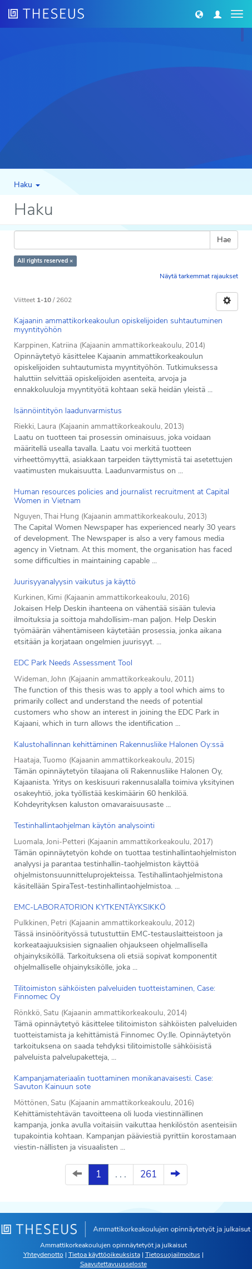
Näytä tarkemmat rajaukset (199, 276)
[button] (199, 13)
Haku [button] (27, 184)
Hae (224, 239)
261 (148, 1174)
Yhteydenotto (43, 1254)
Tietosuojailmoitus (172, 1254)
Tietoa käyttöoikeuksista (104, 1254)
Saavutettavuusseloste (113, 1264)
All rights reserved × (45, 261)
